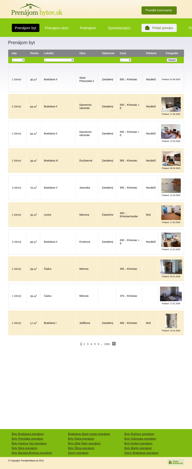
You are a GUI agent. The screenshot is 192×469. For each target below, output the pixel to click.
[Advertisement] (96, 390)
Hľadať (172, 60)
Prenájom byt (25, 28)
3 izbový (16, 187)
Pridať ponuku (162, 28)
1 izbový (16, 79)
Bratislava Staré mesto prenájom (89, 434)
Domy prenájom (78, 452)
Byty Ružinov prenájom (139, 434)
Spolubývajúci (119, 28)
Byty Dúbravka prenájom (140, 438)
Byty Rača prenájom (81, 438)
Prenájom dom (56, 28)
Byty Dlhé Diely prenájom (84, 443)
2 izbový (16, 106)
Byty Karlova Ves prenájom (29, 443)
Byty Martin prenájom (138, 448)
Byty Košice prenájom (138, 443)
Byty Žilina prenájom (81, 448)
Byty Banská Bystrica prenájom (32, 452)
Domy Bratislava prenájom (141, 452)
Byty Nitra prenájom (24, 448)
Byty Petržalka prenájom (27, 438)
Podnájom (88, 28)
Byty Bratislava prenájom (28, 434)
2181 (107, 344)
